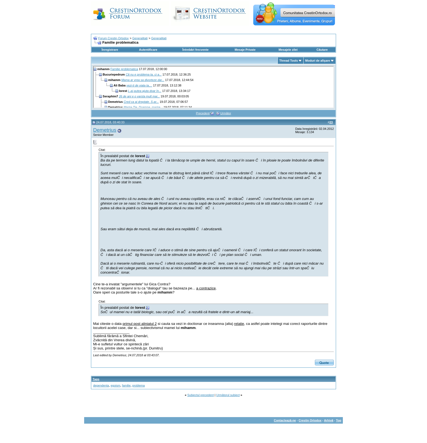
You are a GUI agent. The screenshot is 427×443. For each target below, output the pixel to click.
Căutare (322, 49)
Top (338, 420)
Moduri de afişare (317, 60)
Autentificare (148, 49)
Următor (225, 113)
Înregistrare (110, 49)
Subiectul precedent (200, 395)
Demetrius (104, 130)
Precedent (202, 113)
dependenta (101, 385)
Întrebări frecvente (195, 49)
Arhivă (328, 420)
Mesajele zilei (288, 49)
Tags (96, 379)
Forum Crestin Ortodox (113, 38)
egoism (115, 385)
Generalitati (140, 38)
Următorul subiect (228, 395)
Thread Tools (288, 60)
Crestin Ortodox (310, 420)
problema (138, 385)
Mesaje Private (245, 49)
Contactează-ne (285, 420)
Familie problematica (124, 69)
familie (126, 385)
